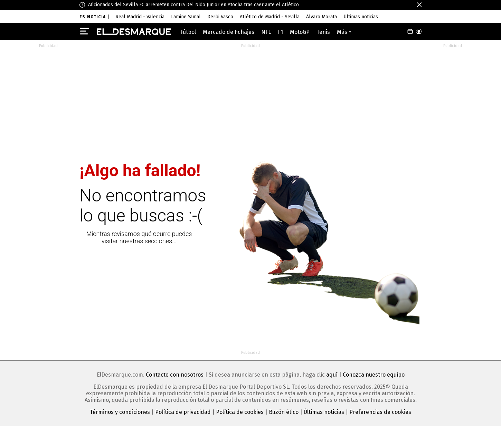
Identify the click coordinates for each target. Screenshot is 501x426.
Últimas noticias (360, 17)
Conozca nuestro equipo (374, 374)
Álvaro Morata (321, 17)
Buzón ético (284, 412)
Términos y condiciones (120, 412)
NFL (266, 32)
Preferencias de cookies (380, 412)
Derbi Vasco (220, 17)
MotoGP (300, 32)
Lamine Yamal (186, 17)
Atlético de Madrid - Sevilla (270, 17)
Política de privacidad (183, 412)
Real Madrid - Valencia (139, 17)
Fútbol (188, 32)
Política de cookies (240, 412)
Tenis (323, 32)
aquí (332, 374)
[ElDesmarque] (134, 31)
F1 (280, 32)
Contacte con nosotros (175, 374)
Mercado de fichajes (228, 32)
